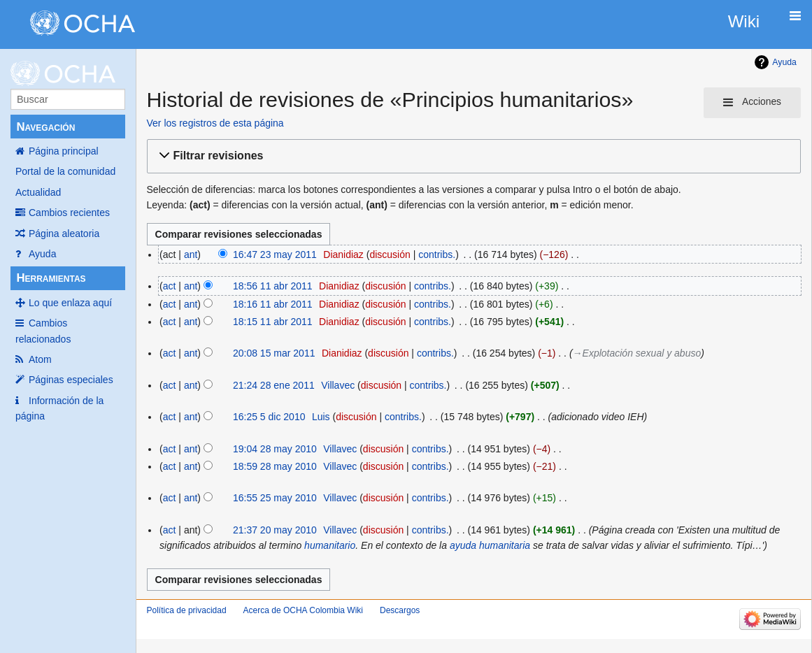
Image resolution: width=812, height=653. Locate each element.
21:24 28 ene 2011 (274, 385)
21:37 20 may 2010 (275, 530)
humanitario (329, 545)
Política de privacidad (187, 610)
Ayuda (42, 253)
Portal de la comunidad (65, 171)
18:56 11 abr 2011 (273, 286)
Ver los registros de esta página (215, 123)
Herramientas (50, 278)
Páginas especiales (71, 379)
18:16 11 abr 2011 (273, 304)
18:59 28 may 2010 (275, 466)
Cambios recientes (69, 212)
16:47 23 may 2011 (275, 254)
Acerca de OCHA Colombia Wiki (303, 610)
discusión (389, 254)
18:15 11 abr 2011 (273, 321)
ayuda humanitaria (490, 545)
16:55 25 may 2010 (275, 497)
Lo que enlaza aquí (70, 302)
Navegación (45, 127)
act (169, 286)
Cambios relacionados (43, 330)
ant (190, 254)
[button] (472, 156)
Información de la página (59, 408)
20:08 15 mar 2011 (274, 353)
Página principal (64, 151)
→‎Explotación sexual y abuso (637, 353)
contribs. (436, 254)
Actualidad (38, 192)
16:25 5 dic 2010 (269, 416)
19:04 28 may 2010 (275, 448)
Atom (40, 359)
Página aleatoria (64, 233)
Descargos (400, 610)
